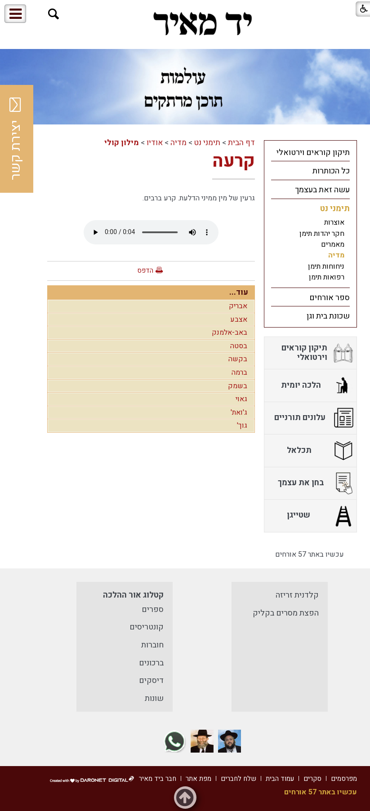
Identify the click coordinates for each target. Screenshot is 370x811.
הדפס (145, 270)
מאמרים (332, 244)
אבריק (238, 306)
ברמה (239, 372)
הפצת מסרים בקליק (286, 613)
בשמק (237, 386)
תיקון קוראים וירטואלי (313, 152)
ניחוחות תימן (326, 266)
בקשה (237, 359)
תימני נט (207, 142)
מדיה (178, 142)
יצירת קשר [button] (16, 138)
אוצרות (334, 222)
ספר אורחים (329, 298)
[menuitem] (310, 152)
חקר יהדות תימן (321, 233)
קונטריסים (146, 627)
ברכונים (151, 663)
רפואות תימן (326, 277)
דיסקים (151, 680)
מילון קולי (121, 142)
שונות (154, 698)
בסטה (238, 346)
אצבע (238, 319)
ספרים (153, 609)
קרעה (233, 161)
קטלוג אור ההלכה (133, 595)
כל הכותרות (331, 171)
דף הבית (241, 142)
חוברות (152, 645)
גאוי (241, 399)
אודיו (155, 142)
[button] (53, 14)
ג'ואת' (239, 412)
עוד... (238, 292)
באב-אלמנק (229, 332)
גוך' (242, 425)
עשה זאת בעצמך (322, 190)
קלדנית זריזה (297, 595)
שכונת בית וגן (328, 316)
